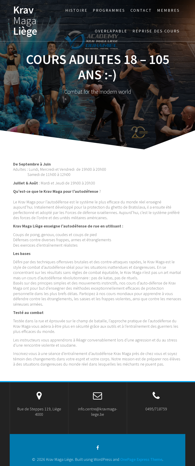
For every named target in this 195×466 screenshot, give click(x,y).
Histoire (76, 10)
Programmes (109, 10)
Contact (141, 10)
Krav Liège (25, 20)
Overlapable (111, 31)
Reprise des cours (156, 31)
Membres (168, 10)
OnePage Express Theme (141, 459)
